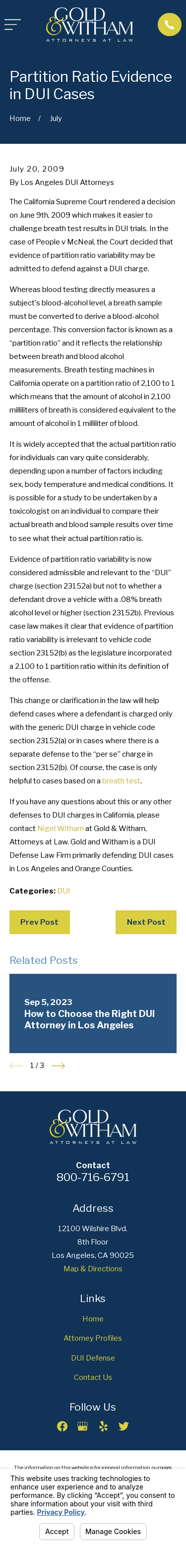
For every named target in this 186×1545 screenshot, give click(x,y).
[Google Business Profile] (82, 1426)
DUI (63, 891)
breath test (121, 780)
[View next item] (58, 1065)
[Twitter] (124, 1426)
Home (93, 1318)
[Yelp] (103, 1426)
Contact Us (93, 1377)
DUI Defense (93, 1358)
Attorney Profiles (92, 1338)
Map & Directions (93, 1268)
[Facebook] (62, 1426)
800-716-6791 (93, 1177)
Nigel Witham (60, 828)
